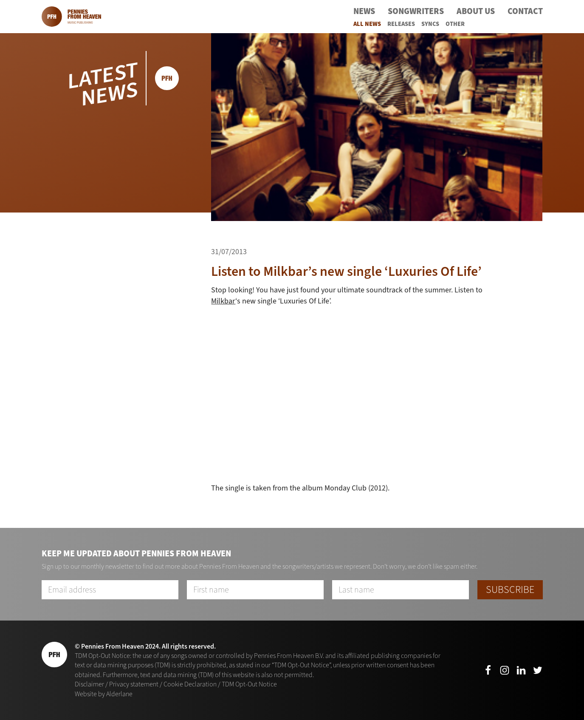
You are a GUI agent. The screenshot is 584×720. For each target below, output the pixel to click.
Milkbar (223, 301)
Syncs (430, 24)
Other (455, 24)
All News (367, 24)
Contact (525, 11)
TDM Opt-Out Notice (249, 684)
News (364, 11)
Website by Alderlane (104, 693)
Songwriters (416, 11)
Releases (401, 24)
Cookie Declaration (190, 684)
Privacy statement (133, 684)
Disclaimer (89, 684)
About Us (476, 11)
